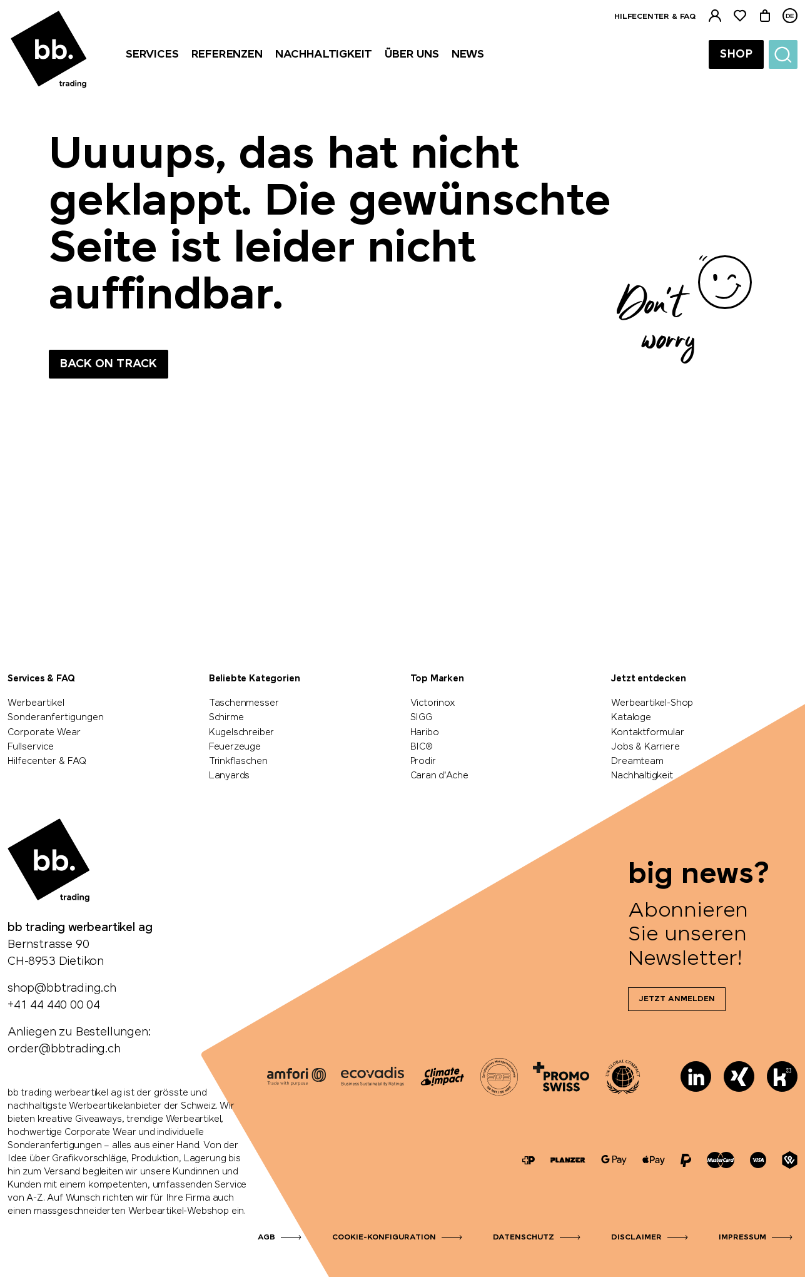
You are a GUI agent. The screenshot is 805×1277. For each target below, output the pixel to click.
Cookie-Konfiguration (384, 1237)
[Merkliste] (739, 16)
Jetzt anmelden (677, 999)
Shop (736, 54)
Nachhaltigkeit (641, 776)
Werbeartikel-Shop (652, 703)
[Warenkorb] (764, 16)
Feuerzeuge (235, 747)
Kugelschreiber (241, 733)
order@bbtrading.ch (64, 1049)
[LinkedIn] (696, 1076)
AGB (266, 1237)
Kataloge (631, 718)
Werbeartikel (36, 703)
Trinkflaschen (238, 761)
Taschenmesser (244, 703)
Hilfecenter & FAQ (655, 17)
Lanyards (229, 776)
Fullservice (31, 747)
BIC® (421, 747)
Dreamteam (637, 761)
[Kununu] (782, 1076)
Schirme (226, 718)
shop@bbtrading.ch (62, 988)
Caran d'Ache (439, 776)
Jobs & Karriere (645, 747)
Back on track (108, 364)
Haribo (424, 733)
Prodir (423, 761)
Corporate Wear (44, 733)
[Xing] (739, 1076)
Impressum (742, 1237)
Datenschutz (523, 1237)
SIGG (421, 718)
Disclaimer (636, 1237)
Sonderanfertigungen (56, 718)
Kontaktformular (647, 733)
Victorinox (432, 703)
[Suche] (783, 54)
